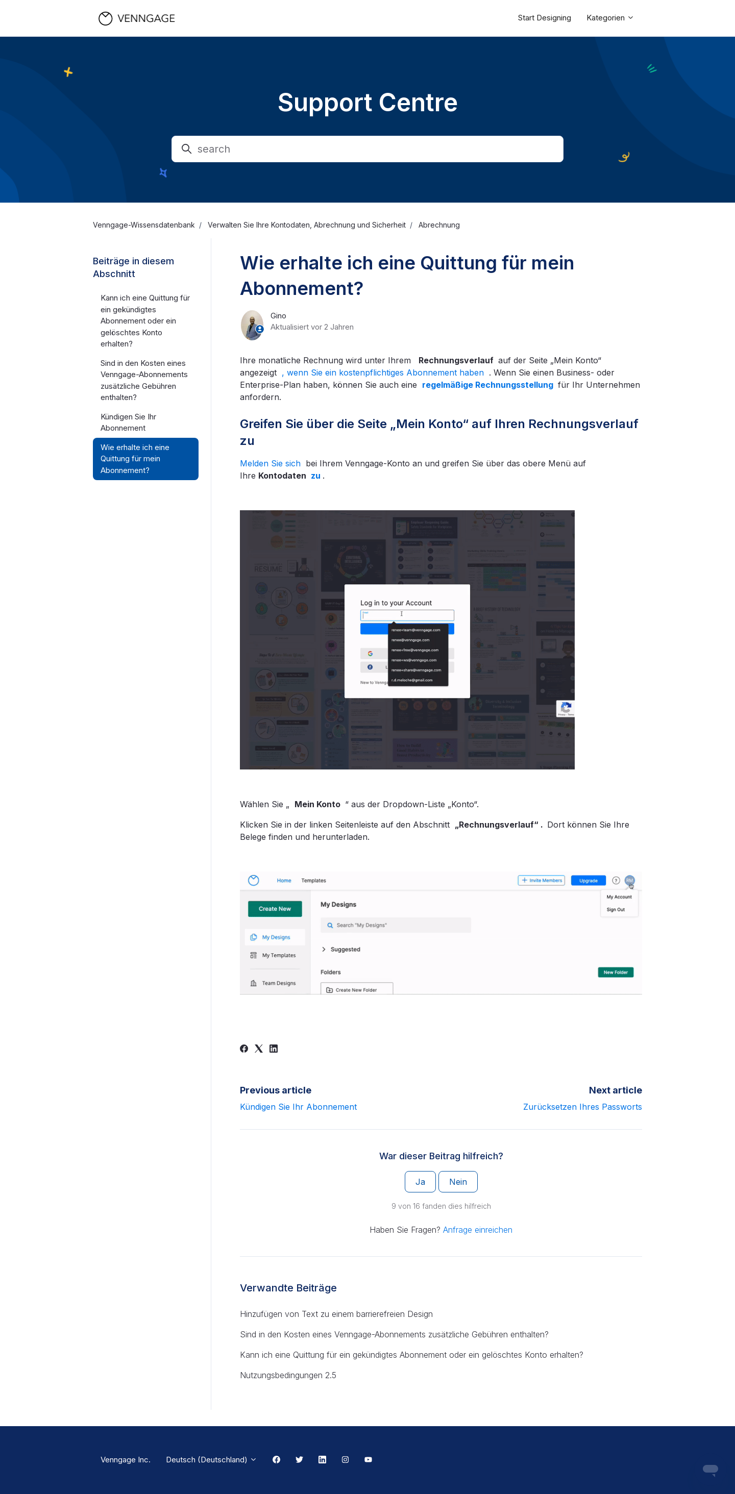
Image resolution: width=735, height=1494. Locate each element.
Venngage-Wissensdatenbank (144, 224)
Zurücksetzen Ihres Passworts (582, 1107)
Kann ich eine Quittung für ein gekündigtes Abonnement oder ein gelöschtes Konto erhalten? (411, 1355)
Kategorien (610, 17)
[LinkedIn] (274, 1049)
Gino (278, 315)
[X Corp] (259, 1049)
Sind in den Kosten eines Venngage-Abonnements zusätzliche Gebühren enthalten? (394, 1334)
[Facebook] (244, 1049)
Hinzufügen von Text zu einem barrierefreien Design (336, 1314)
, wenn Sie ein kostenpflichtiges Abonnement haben (384, 372)
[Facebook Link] (276, 1460)
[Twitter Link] (299, 1460)
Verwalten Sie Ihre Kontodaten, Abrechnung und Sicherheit (307, 224)
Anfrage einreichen (477, 1230)
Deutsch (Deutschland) (211, 1459)
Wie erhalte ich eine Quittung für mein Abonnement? (135, 458)
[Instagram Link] (345, 1460)
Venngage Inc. (126, 1459)
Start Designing (544, 17)
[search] (368, 149)
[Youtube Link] (368, 1460)
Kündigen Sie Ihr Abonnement (298, 1107)
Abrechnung (439, 224)
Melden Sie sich (271, 463)
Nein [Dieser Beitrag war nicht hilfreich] (458, 1182)
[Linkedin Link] (322, 1460)
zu (317, 475)
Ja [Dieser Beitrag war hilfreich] (420, 1182)
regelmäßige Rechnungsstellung (488, 385)
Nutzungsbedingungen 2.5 (288, 1375)
